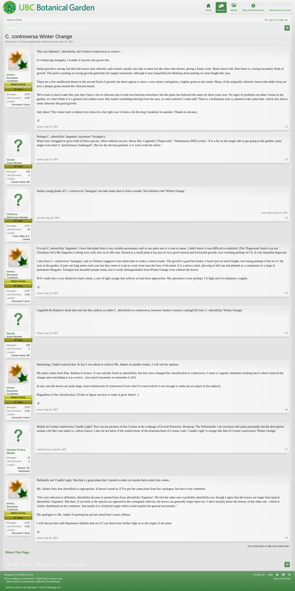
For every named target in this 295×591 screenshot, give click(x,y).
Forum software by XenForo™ (33, 581)
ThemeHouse (53, 584)
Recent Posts (14, 19)
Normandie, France (21, 105)
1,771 (27, 226)
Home (277, 576)
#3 (286, 239)
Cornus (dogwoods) (30, 41)
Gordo (11, 159)
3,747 (27, 94)
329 (28, 172)
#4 (286, 301)
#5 (286, 356)
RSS (289, 576)
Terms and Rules (282, 581)
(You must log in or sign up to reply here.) (269, 548)
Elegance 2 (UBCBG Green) (18, 577)
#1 (286, 126)
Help (270, 577)
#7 (286, 472)
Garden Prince (16, 451)
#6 (286, 418)
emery (55, 41)
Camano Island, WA (20, 182)
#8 (286, 540)
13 (28, 459)
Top (283, 576)
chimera (12, 214)
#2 (286, 181)
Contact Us (259, 577)
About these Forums (280, 10)
